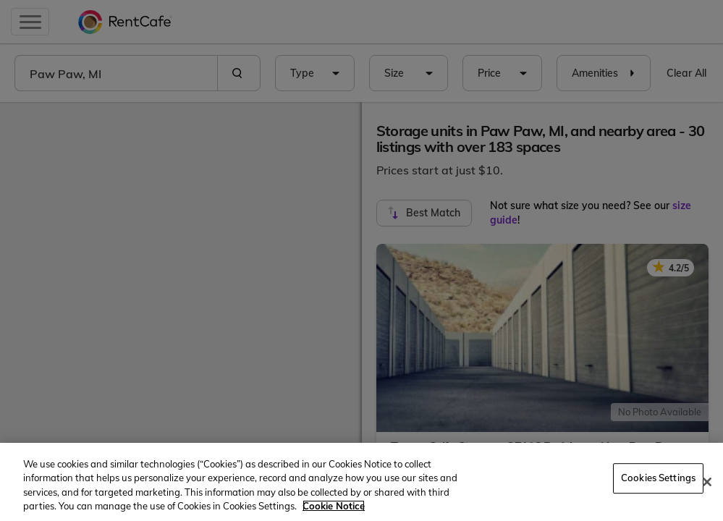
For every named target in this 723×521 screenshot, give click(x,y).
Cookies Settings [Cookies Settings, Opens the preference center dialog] (658, 477)
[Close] (707, 482)
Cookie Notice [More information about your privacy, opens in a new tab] (334, 506)
